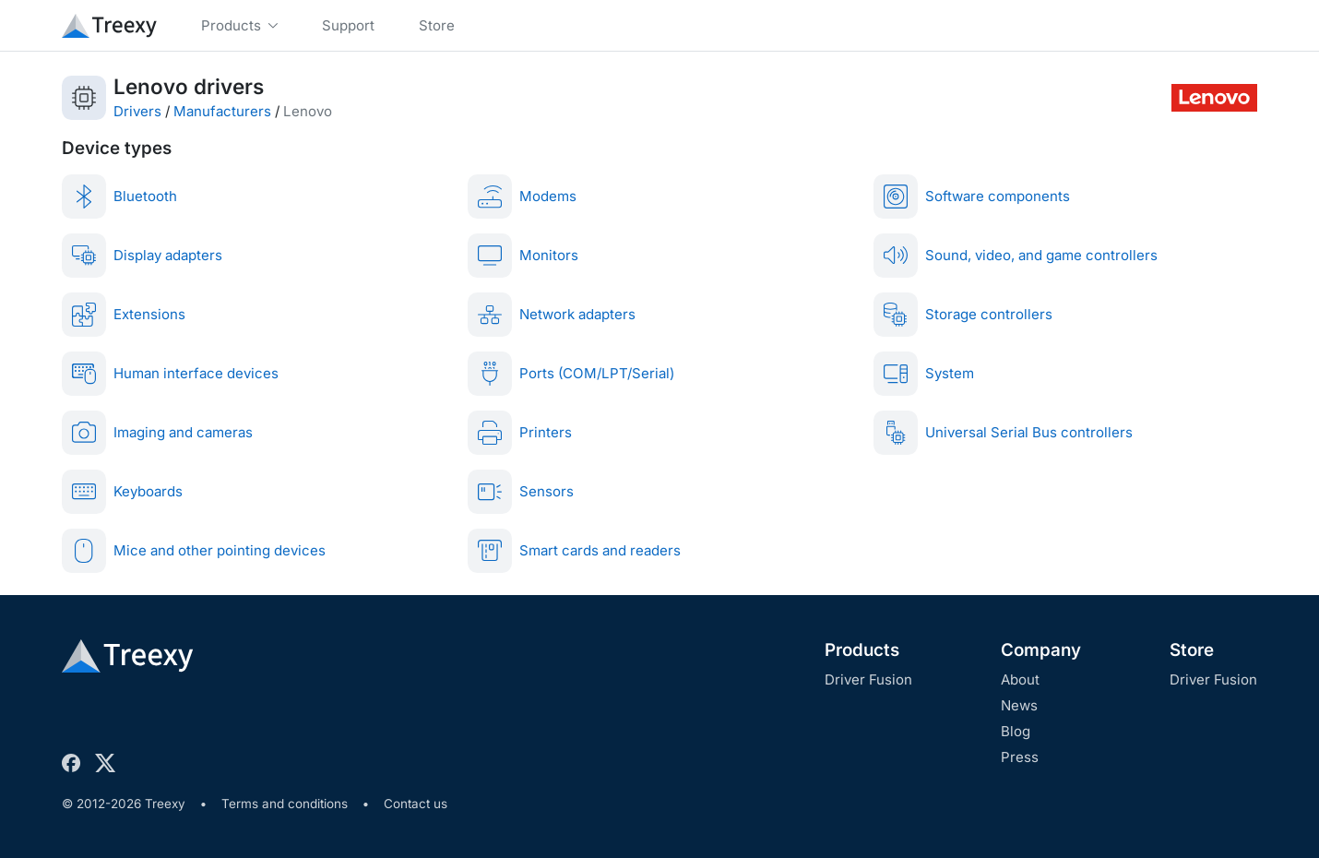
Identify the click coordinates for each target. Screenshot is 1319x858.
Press (1020, 757)
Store (1192, 650)
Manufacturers (222, 111)
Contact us (415, 803)
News (1019, 705)
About (1020, 679)
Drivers (137, 111)
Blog (1015, 731)
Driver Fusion (868, 679)
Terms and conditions (284, 803)
